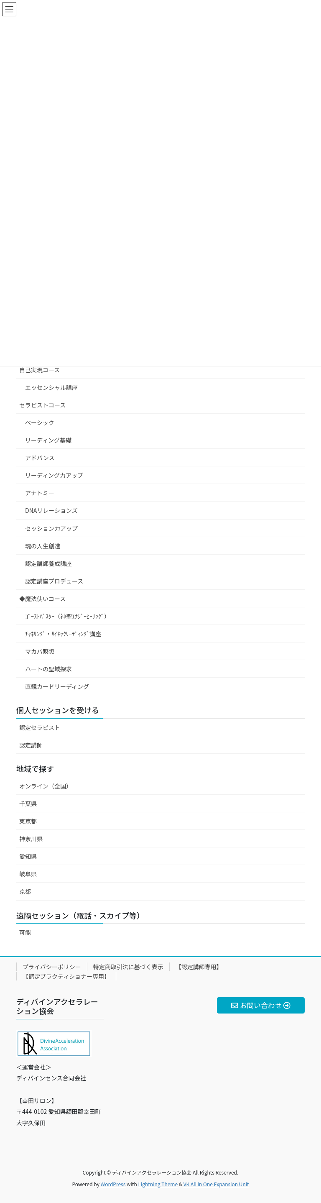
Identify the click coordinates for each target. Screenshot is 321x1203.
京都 (25, 891)
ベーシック (39, 422)
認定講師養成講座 (48, 563)
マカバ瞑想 (39, 651)
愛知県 (28, 856)
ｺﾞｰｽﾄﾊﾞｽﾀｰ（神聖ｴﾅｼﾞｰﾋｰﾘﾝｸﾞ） (67, 616)
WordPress (113, 1184)
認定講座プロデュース (54, 581)
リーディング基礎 (48, 440)
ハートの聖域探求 (48, 669)
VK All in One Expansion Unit (216, 1184)
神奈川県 (31, 838)
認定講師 (31, 745)
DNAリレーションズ (51, 510)
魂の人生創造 (42, 546)
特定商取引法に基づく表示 (128, 966)
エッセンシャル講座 (51, 387)
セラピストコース (42, 405)
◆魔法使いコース (42, 598)
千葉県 (28, 803)
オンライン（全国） (45, 786)
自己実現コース (39, 370)
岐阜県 (28, 874)
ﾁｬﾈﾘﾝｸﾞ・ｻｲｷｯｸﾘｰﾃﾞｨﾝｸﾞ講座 (63, 634)
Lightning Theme (158, 1184)
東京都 (28, 821)
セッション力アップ (51, 528)
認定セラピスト (39, 727)
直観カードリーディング (57, 686)
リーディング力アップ (54, 475)
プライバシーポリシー (52, 966)
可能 (25, 932)
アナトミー (39, 493)
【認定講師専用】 (199, 966)
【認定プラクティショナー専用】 (66, 976)
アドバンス (39, 457)
